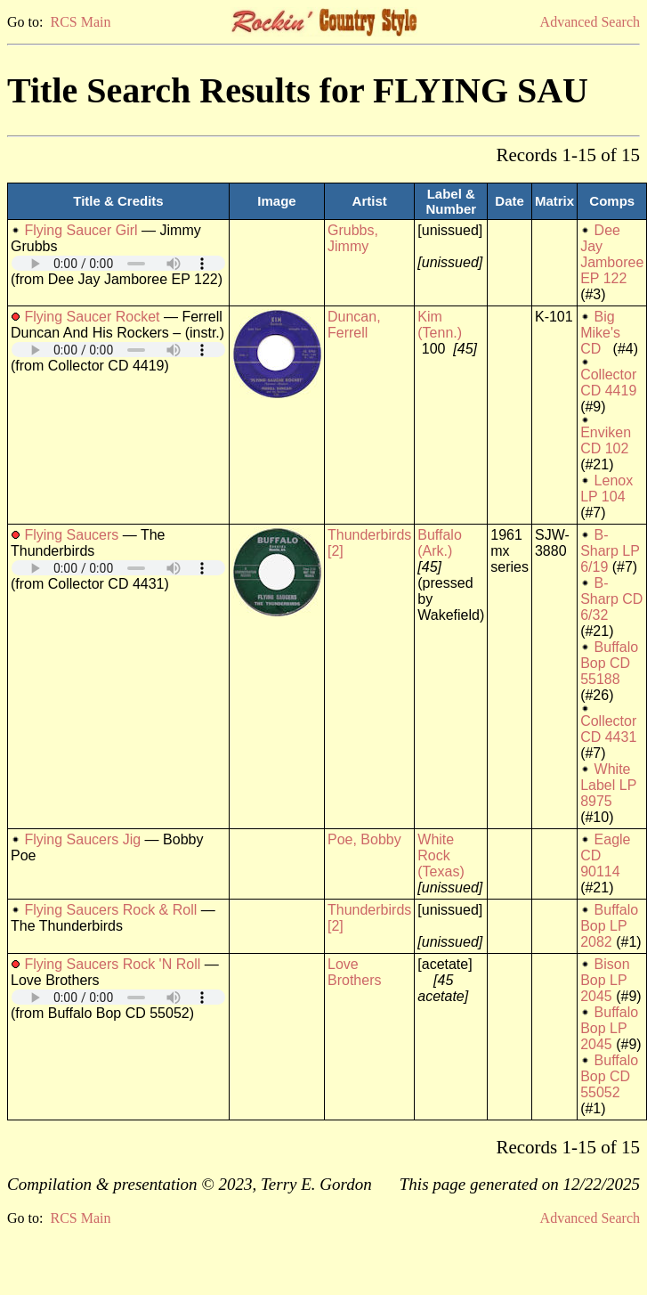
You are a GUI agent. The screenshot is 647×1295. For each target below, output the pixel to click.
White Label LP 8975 (608, 785)
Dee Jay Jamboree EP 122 (611, 254)
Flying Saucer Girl (80, 230)
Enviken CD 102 (605, 440)
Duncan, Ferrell (354, 324)
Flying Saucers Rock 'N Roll (112, 964)
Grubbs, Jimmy (353, 238)
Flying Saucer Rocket (91, 316)
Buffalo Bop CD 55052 (609, 1076)
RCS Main (80, 21)
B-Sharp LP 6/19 (609, 550)
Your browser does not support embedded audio (118, 263)
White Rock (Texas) (440, 855)
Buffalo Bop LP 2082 (609, 925)
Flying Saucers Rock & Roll (110, 909)
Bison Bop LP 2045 (604, 980)
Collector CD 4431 (608, 729)
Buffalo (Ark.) (439, 542)
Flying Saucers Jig (82, 839)
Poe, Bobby (364, 839)
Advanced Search (590, 21)
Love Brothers (354, 972)
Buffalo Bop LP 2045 (609, 1028)
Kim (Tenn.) (439, 324)
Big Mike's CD (600, 332)
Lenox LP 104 (606, 488)
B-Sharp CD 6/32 (611, 599)
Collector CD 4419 (608, 382)
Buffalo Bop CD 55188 (609, 663)
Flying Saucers (71, 534)
